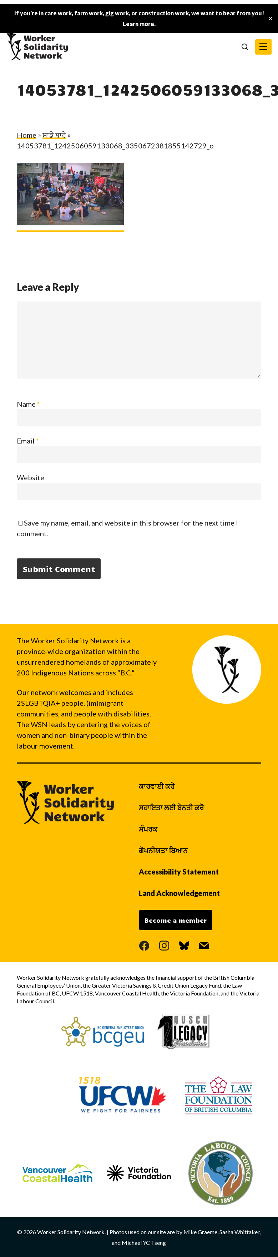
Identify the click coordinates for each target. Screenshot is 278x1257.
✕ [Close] (270, 19)
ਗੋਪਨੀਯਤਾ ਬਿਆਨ (163, 850)
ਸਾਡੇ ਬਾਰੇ (54, 135)
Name (28, 404)
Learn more (138, 23)
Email (28, 440)
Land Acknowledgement (179, 893)
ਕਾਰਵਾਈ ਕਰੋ (157, 786)
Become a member (176, 920)
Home (26, 135)
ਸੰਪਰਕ (148, 829)
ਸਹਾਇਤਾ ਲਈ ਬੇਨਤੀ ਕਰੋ (171, 807)
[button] (263, 47)
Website (30, 477)
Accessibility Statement (179, 871)
